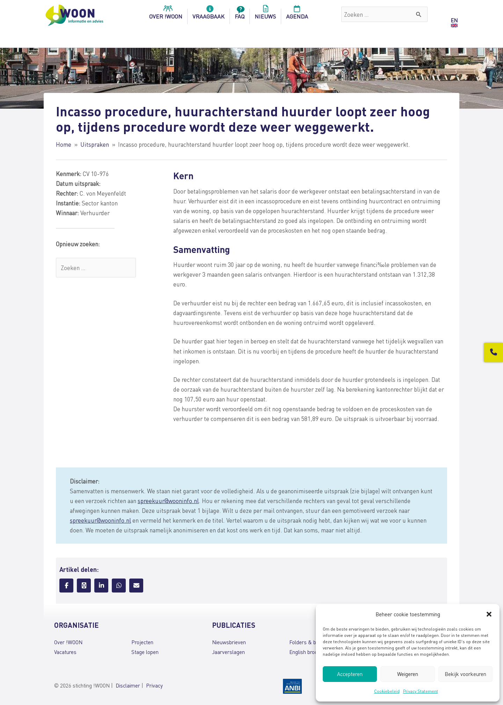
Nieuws (265, 14)
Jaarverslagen (228, 651)
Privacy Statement (420, 691)
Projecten (142, 642)
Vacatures (65, 651)
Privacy (154, 685)
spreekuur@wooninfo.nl (168, 500)
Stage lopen (145, 651)
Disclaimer (128, 685)
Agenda (297, 14)
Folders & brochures (312, 642)
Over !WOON (68, 642)
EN (454, 20)
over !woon (165, 14)
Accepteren (350, 673)
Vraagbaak (208, 14)
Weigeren (407, 673)
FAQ (240, 14)
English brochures (309, 651)
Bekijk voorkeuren (465, 673)
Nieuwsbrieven (229, 642)
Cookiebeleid (387, 691)
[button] (489, 614)
